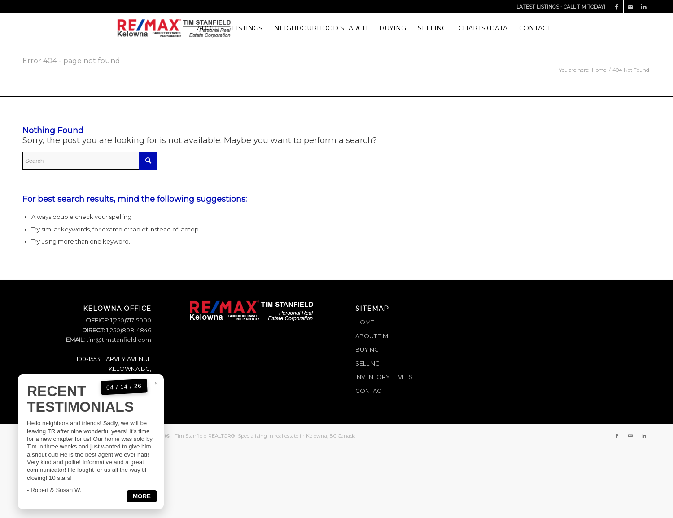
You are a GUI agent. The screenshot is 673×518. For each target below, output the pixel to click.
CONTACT (370, 390)
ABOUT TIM (371, 336)
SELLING (367, 363)
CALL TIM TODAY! (584, 7)
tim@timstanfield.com (118, 339)
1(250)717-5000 (130, 320)
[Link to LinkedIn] (644, 6)
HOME (364, 322)
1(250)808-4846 (128, 330)
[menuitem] (208, 28)
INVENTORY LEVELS (384, 376)
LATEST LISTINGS (537, 7)
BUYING (367, 349)
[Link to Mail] (630, 6)
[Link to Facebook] (616, 6)
